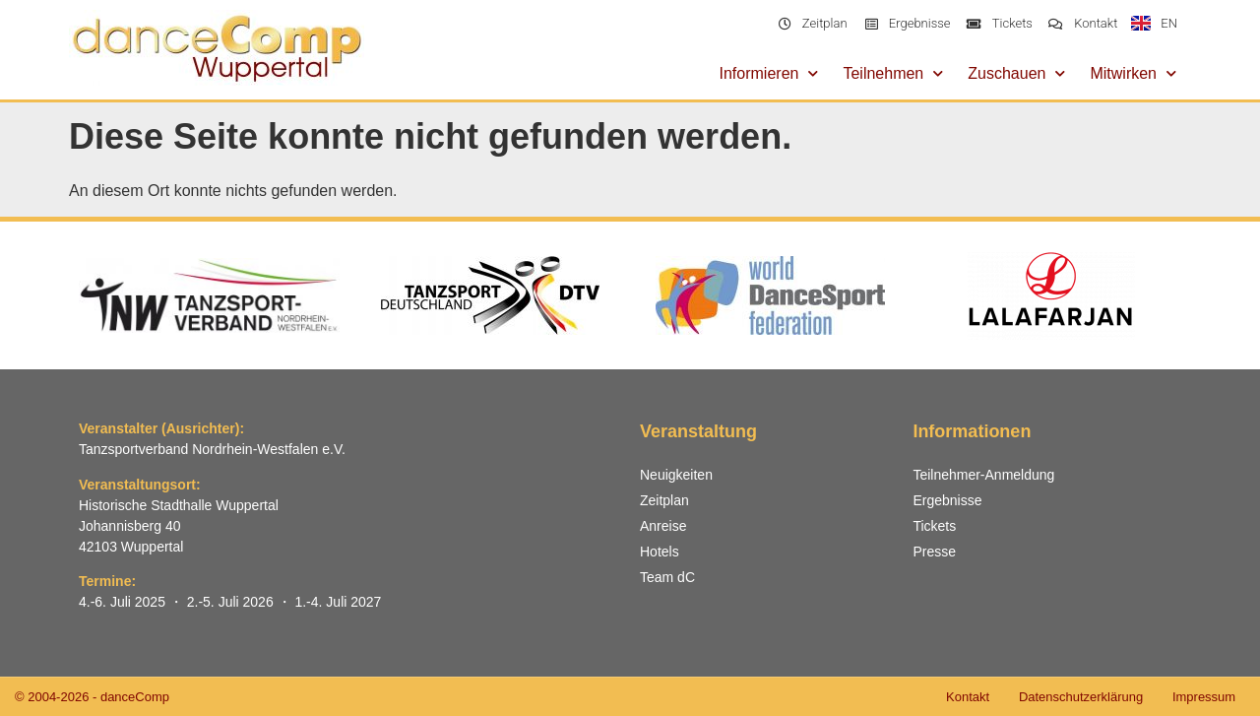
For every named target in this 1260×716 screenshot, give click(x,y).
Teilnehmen (893, 73)
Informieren (769, 73)
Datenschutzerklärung (1080, 696)
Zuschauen (1016, 73)
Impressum (1203, 696)
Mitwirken (1133, 73)
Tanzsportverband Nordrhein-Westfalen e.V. (212, 449)
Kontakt (966, 696)
